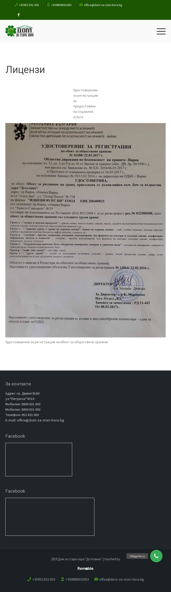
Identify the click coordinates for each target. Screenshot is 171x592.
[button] (156, 556)
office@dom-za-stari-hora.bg (40, 420)
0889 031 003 (31, 404)
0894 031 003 (31, 409)
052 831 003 (30, 414)
